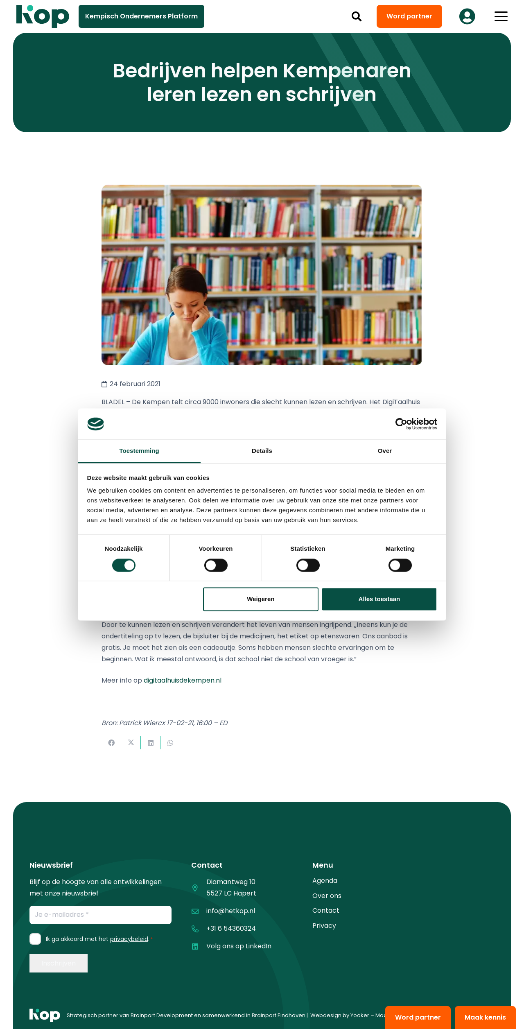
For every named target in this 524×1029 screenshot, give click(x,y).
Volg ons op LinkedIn (238, 946)
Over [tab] (385, 451)
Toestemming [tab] (139, 451)
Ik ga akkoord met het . (99, 939)
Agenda (324, 880)
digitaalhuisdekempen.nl (182, 680)
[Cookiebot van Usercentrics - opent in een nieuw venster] (401, 424)
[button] (357, 16)
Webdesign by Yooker (339, 1015)
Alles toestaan (379, 599)
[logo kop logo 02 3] (43, 16)
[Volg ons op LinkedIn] (198, 946)
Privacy (324, 925)
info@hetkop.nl (230, 911)
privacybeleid (129, 939)
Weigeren (260, 599)
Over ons (326, 895)
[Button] (467, 16)
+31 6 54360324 (231, 928)
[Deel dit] (111, 742)
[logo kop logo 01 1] (44, 1015)
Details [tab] (262, 451)
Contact (325, 910)
